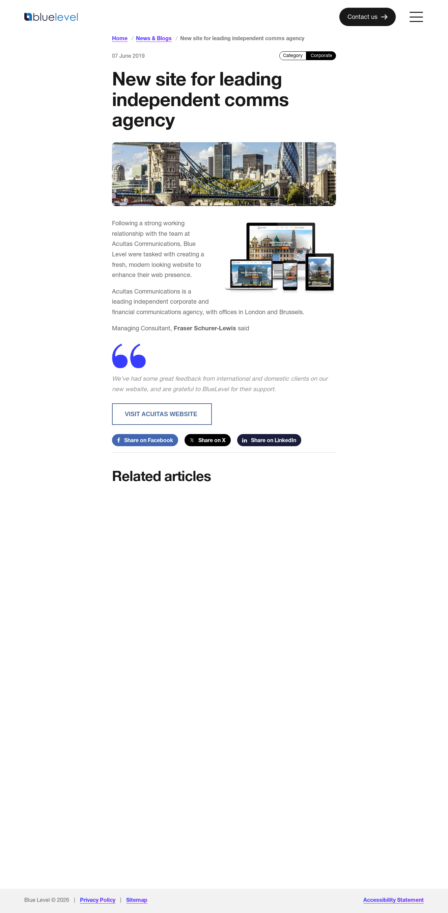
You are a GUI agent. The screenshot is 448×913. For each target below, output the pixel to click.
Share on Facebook (145, 440)
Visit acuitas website (162, 414)
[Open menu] (416, 17)
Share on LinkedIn (269, 440)
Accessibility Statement (393, 899)
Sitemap (136, 899)
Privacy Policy (97, 899)
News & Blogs (154, 38)
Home (120, 38)
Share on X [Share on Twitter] (208, 440)
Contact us (362, 17)
